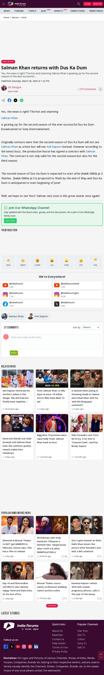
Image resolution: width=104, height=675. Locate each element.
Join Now (10, 220)
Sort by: (76, 327)
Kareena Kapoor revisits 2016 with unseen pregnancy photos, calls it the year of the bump (86, 588)
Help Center (59, 643)
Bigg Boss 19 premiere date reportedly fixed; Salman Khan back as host (51, 439)
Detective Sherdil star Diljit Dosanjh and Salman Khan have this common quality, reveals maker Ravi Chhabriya (17, 445)
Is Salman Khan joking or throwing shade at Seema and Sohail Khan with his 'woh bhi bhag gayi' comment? (85, 397)
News (7, 10)
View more (52, 605)
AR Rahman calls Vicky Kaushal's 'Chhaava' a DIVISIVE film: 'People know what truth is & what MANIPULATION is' (51, 545)
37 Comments (87, 89)
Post (14, 352)
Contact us (58, 639)
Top (101, 655)
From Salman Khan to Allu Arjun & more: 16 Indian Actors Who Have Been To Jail (51, 396)
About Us (57, 630)
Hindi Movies (8, 61)
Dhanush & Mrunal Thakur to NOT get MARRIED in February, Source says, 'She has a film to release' (17, 546)
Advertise (57, 635)
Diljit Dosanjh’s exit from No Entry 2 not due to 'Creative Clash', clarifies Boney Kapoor (85, 440)
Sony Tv (82, 643)
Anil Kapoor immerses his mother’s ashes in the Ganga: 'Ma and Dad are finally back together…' (16, 396)
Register (97, 4)
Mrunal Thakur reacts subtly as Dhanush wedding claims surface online (52, 587)
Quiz (43, 10)
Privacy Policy (59, 651)
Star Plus (82, 630)
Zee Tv (81, 635)
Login (87, 4)
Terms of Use (60, 647)
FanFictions (78, 10)
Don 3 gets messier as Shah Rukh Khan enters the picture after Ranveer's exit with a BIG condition (86, 546)
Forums (19, 10)
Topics (32, 10)
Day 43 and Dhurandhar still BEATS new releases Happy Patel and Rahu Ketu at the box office (17, 588)
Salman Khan (9, 118)
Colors (81, 639)
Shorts (58, 10)
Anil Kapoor (54, 146)
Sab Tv (81, 647)
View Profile (13, 91)
